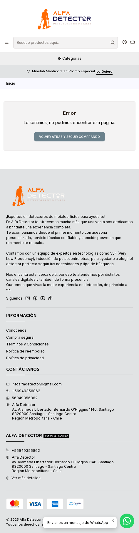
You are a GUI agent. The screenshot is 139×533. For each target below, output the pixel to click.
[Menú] (6, 42)
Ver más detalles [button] (23, 478)
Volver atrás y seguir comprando (69, 136)
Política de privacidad (25, 358)
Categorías (70, 58)
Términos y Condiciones (27, 344)
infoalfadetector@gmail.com (34, 384)
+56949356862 (23, 391)
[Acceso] (124, 42)
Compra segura (20, 337)
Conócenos (16, 330)
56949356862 (22, 398)
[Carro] (132, 42)
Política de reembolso (25, 351)
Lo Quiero (104, 71)
